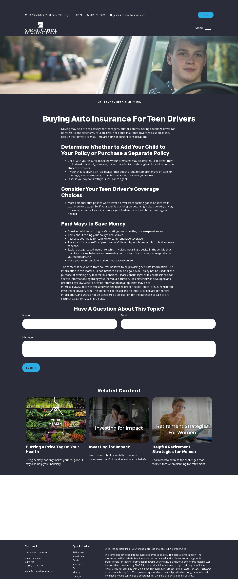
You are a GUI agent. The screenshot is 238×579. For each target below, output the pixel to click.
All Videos (78, 574)
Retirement (78, 542)
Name (26, 305)
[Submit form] (31, 357)
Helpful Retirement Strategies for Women (174, 439)
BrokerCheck (180, 538)
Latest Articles (80, 570)
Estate (76, 550)
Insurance (78, 554)
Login (205, 5)
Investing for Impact (109, 437)
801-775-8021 (95, 5)
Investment (79, 546)
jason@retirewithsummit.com (127, 5)
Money (76, 562)
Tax (75, 558)
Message (28, 327)
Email (124, 305)
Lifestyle (77, 566)
